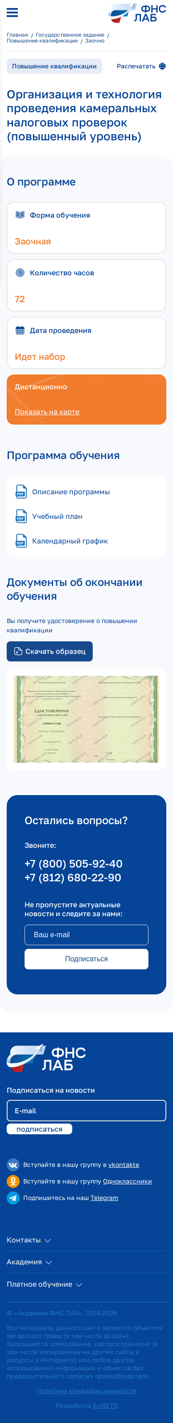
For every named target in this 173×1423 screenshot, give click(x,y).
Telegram (104, 1197)
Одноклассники (127, 1181)
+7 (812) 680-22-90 (73, 877)
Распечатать (141, 66)
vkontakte (123, 1164)
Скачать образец (50, 651)
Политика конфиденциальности (86, 1390)
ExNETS (105, 1405)
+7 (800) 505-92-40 (74, 863)
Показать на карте (47, 411)
